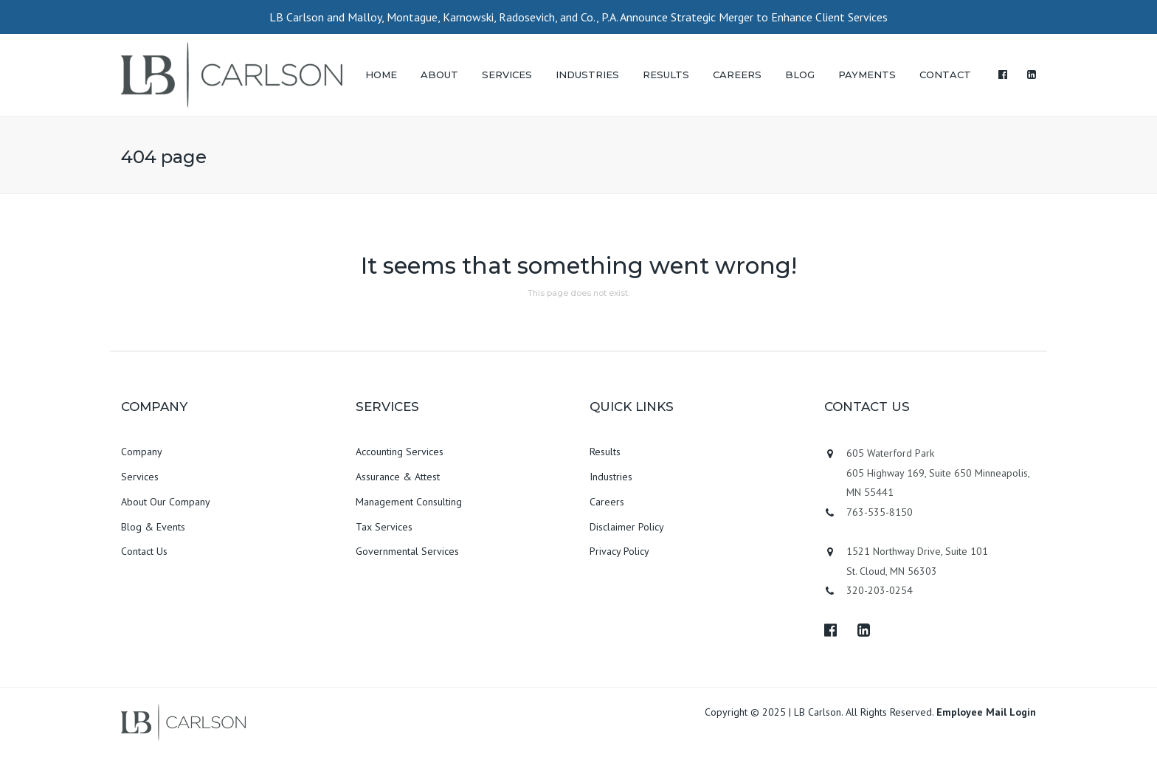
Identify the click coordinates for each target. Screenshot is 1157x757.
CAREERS (737, 74)
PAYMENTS (867, 74)
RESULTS (666, 74)
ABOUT (439, 74)
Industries (611, 476)
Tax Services (384, 526)
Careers (607, 501)
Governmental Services (407, 551)
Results (605, 451)
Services (140, 476)
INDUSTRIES (587, 74)
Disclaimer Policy (627, 526)
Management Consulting (409, 501)
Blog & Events (153, 526)
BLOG (800, 74)
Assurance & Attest (398, 476)
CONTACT (945, 74)
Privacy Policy (619, 551)
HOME (381, 74)
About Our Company (165, 501)
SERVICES (507, 74)
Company (141, 451)
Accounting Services (399, 451)
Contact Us (144, 551)
